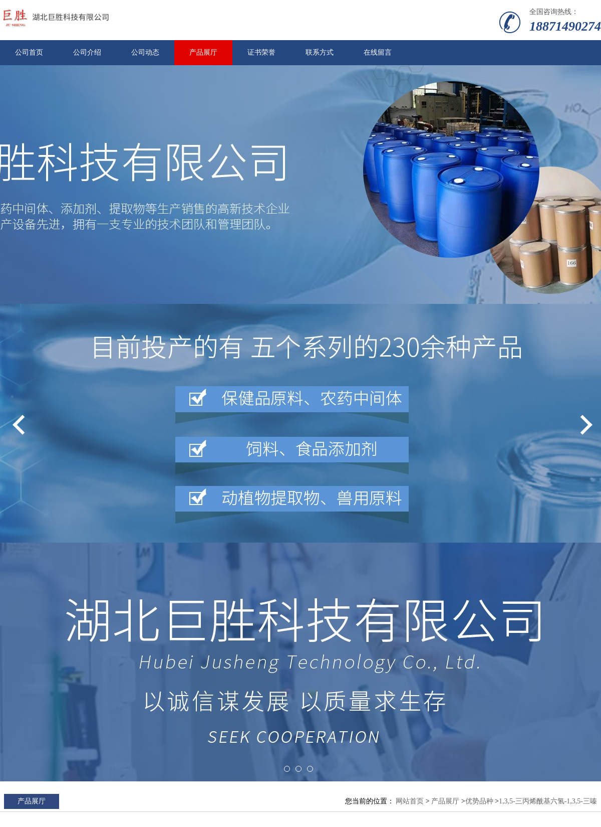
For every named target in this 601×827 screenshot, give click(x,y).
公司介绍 (87, 52)
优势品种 (479, 801)
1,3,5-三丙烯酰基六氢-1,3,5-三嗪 (548, 801)
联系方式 (320, 52)
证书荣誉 (261, 52)
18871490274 (565, 26)
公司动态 (145, 52)
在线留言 (378, 52)
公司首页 (29, 52)
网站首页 (410, 801)
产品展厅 (203, 52)
